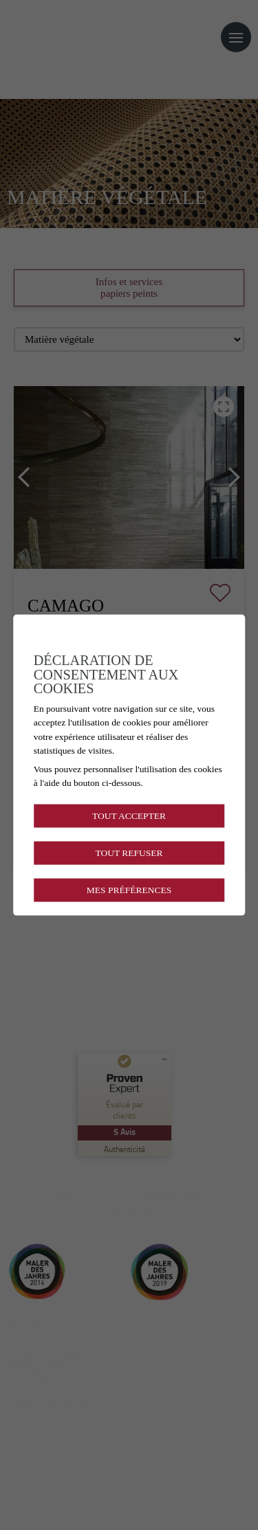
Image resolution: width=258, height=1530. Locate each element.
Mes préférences (129, 890)
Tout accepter (129, 815)
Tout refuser (128, 852)
